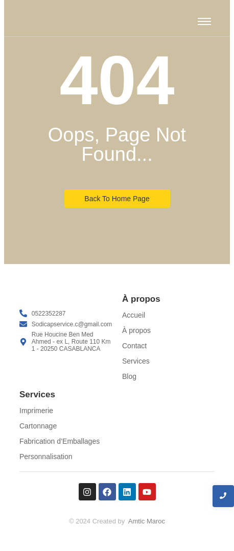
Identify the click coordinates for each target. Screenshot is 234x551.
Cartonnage (38, 426)
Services (136, 361)
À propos (136, 330)
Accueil (133, 315)
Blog (129, 376)
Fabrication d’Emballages (59, 441)
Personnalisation (46, 456)
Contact (134, 346)
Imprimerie (36, 410)
